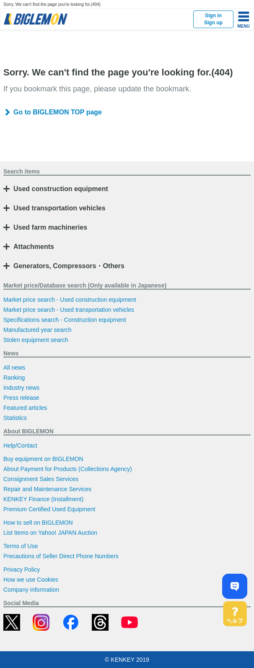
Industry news (21, 387)
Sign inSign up (213, 19)
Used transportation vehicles (59, 208)
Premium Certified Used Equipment (49, 509)
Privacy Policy (21, 569)
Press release (21, 397)
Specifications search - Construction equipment (64, 319)
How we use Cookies (30, 579)
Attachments (33, 246)
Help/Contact (20, 445)
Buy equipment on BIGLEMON (43, 459)
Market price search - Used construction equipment (69, 299)
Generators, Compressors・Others (68, 265)
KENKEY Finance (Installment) (43, 499)
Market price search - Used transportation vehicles (68, 309)
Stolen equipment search (35, 340)
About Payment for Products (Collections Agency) (67, 469)
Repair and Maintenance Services (47, 489)
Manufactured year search (37, 329)
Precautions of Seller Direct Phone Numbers (61, 556)
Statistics (15, 417)
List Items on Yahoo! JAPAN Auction (50, 532)
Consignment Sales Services (40, 479)
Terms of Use (20, 546)
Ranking (14, 377)
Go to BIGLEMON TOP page (57, 112)
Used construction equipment (60, 188)
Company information (31, 589)
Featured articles (25, 407)
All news (14, 367)
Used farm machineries (50, 227)
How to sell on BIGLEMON (38, 522)
